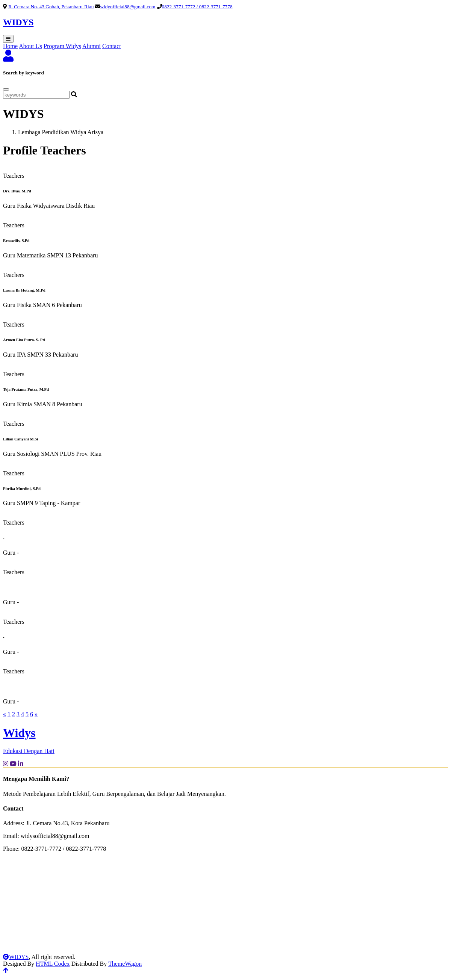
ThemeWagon (125, 963)
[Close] (6, 89)
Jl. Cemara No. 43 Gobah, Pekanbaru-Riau (51, 6)
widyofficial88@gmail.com (127, 6)
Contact (111, 46)
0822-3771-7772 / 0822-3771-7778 (197, 6)
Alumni (91, 46)
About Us (30, 46)
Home (10, 46)
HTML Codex (53, 963)
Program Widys (62, 46)
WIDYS (16, 957)
